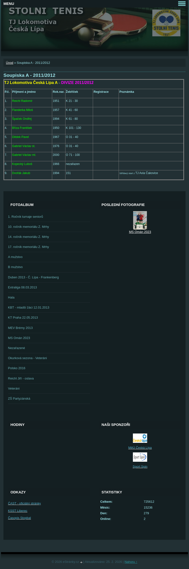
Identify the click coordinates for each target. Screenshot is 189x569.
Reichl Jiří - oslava (21, 378)
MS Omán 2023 (19, 338)
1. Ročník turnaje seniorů (25, 216)
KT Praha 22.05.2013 (23, 317)
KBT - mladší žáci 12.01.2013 (28, 307)
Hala (11, 297)
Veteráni (14, 388)
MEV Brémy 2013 (20, 328)
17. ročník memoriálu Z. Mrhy (28, 247)
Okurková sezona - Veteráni (27, 358)
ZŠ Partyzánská (19, 398)
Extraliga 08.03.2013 (22, 287)
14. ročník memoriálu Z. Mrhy (28, 237)
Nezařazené (16, 348)
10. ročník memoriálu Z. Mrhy (28, 227)
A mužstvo (15, 257)
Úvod (9, 63)
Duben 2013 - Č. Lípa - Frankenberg (33, 277)
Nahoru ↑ (131, 562)
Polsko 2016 (16, 368)
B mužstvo (15, 267)
